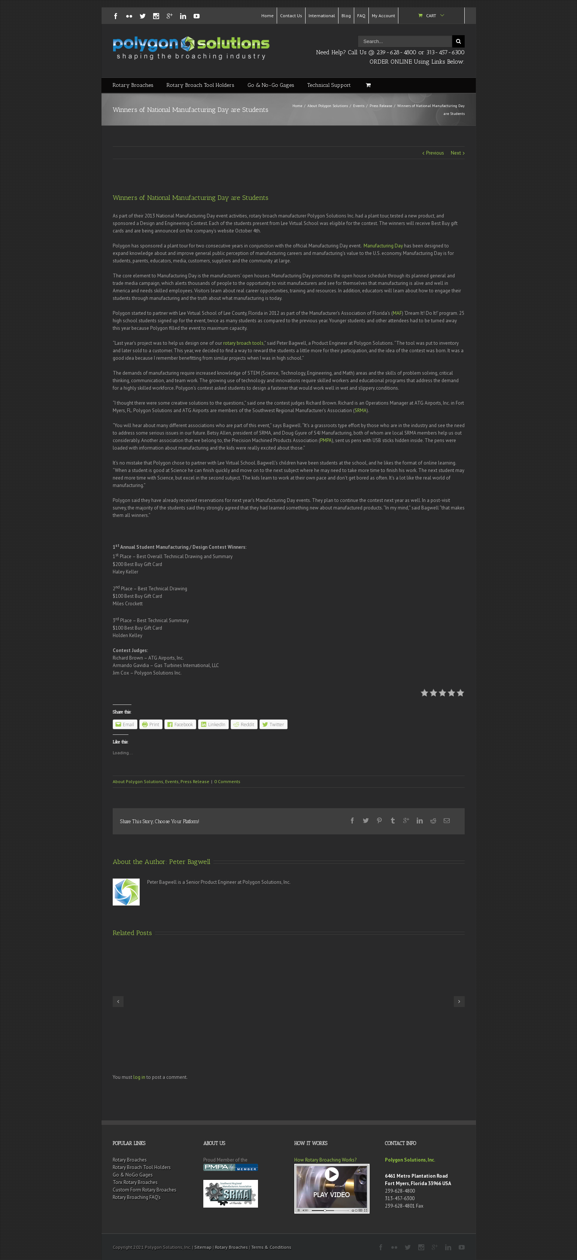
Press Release (381, 105)
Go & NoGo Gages (133, 1175)
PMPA (326, 440)
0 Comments (227, 781)
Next (456, 153)
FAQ (361, 15)
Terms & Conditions (271, 1247)
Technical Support (329, 85)
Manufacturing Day (383, 246)
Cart (431, 15)
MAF (397, 313)
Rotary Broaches (133, 85)
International (322, 15)
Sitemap (203, 1247)
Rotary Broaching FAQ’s (137, 1197)
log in (139, 1077)
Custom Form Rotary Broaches (144, 1190)
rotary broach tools (243, 343)
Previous (435, 153)
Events (358, 105)
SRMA (361, 410)
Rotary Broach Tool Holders (200, 85)
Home (267, 15)
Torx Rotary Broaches (135, 1182)
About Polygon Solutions (327, 105)
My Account (383, 15)
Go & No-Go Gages (270, 85)
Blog (346, 15)
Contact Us (291, 15)
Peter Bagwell (189, 862)
